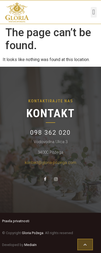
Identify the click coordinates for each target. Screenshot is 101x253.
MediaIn (30, 245)
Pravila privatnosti (15, 221)
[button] (94, 12)
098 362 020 (50, 132)
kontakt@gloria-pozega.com (50, 162)
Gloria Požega (32, 233)
